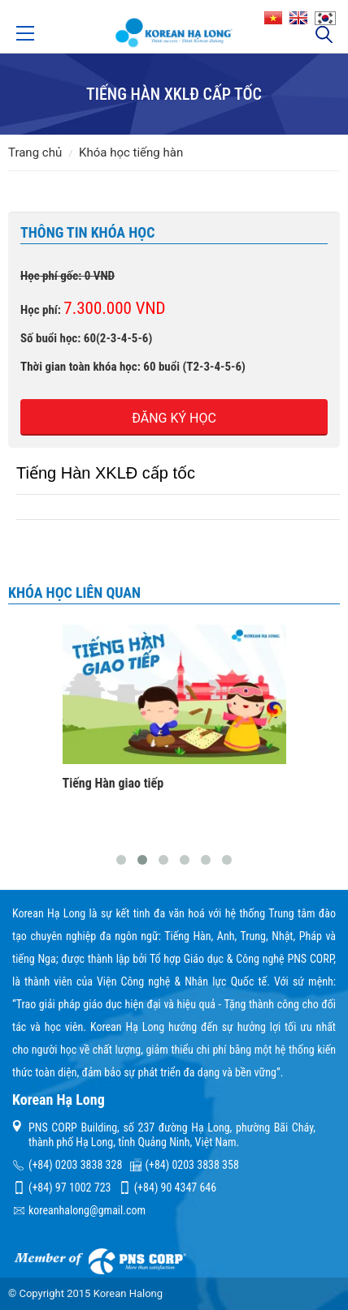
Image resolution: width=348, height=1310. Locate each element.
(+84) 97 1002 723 (69, 1187)
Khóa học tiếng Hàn (131, 152)
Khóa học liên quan (74, 592)
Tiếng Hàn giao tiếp (113, 783)
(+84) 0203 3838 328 (75, 1164)
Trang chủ (35, 152)
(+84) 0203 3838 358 (192, 1164)
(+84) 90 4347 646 (175, 1187)
